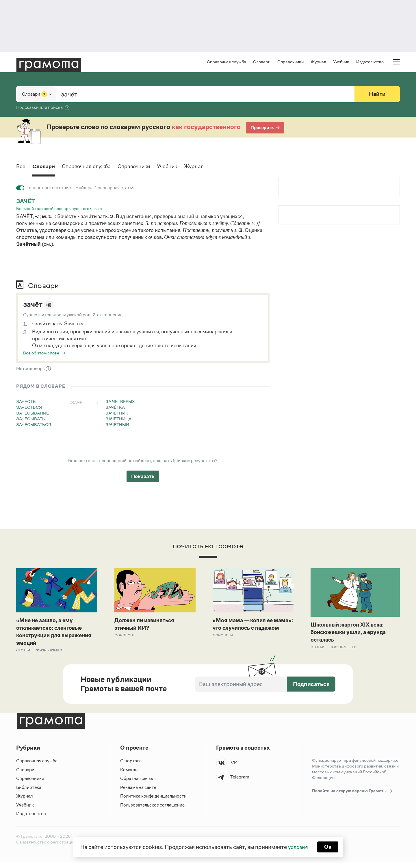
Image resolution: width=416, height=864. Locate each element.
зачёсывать (30, 419)
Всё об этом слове (41, 353)
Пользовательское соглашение (153, 806)
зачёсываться (33, 425)
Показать (143, 477)
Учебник (341, 62)
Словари (261, 62)
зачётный (117, 425)
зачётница (118, 419)
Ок (328, 846)
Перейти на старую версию (352, 793)
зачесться (29, 407)
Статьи (23, 651)
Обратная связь (136, 780)
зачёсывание (32, 413)
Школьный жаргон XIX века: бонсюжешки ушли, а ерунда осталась (351, 633)
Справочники (290, 62)
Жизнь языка (49, 651)
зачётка (115, 407)
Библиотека (28, 789)
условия (297, 846)
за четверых (120, 402)
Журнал (318, 62)
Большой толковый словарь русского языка (59, 209)
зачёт (26, 201)
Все (21, 167)
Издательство (370, 62)
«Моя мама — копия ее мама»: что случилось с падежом (245, 629)
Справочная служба (226, 62)
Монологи (124, 636)
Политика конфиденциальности (153, 797)
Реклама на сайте (138, 789)
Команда (129, 771)
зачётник (116, 413)
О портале (131, 762)
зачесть (26, 402)
